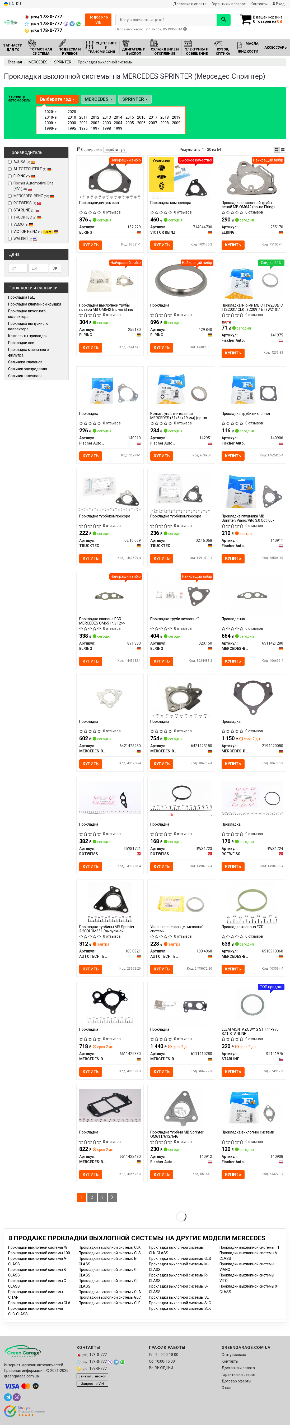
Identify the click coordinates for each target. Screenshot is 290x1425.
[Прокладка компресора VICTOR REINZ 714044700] (181, 178)
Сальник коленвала (25, 376)
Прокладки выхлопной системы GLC (110, 1297)
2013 (106, 117)
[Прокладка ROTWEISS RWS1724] (252, 797)
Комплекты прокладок (28, 336)
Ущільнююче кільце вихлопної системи (176, 929)
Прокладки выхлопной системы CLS (110, 1253)
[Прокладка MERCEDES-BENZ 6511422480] (110, 1105)
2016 (141, 117)
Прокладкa (88, 413)
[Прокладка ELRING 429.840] (181, 281)
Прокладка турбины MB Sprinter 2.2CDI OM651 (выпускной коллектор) (106, 929)
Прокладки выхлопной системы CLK (110, 1247)
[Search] (224, 20)
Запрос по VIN (92, 1384)
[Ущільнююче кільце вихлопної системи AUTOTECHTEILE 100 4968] (181, 902)
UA (9, 4)
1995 (72, 128)
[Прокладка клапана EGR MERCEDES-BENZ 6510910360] (252, 902)
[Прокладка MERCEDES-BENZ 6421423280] (110, 697)
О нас (226, 1388)
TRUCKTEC (24, 217)
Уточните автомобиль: (19, 98)
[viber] (17, 1397)
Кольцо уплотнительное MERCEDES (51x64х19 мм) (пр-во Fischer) (178, 415)
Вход (279, 4)
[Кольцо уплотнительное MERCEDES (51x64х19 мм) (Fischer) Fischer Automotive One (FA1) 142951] (181, 387)
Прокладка (159, 305)
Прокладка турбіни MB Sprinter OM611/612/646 (177, 1134)
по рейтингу (115, 150)
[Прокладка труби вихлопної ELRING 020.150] (181, 595)
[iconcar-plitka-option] (277, 150)
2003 (106, 123)
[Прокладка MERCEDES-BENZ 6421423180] (181, 697)
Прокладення (233, 619)
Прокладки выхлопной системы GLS (180, 1258)
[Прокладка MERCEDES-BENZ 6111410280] (181, 1005)
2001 (83, 123)
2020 (72, 112)
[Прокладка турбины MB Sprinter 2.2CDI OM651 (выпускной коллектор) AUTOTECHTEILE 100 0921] (110, 902)
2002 (95, 123)
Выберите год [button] (57, 99)
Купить (91, 245)
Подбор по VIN (98, 20)
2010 (72, 117)
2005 (129, 123)
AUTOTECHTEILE (30, 169)
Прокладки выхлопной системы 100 (39, 1253)
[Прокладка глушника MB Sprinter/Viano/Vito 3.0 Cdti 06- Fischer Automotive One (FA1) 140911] (252, 489)
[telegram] (8, 1397)
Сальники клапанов (25, 362)
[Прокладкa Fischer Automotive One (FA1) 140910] (110, 387)
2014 (118, 117)
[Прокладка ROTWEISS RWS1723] (181, 798)
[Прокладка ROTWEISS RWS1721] (110, 797)
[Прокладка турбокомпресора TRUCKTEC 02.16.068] (181, 492)
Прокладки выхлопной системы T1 (249, 1247)
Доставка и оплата (190, 4)
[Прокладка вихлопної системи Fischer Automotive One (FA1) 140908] (252, 1105)
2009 (176, 123)
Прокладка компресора (170, 203)
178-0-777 (43, 16)
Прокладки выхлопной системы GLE (110, 1303)
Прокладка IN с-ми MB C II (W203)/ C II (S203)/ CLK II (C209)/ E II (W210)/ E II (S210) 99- (252, 307)
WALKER (22, 239)
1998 (106, 128)
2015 (129, 117)
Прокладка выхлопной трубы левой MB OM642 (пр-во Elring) (248, 205)
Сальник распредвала (27, 369)
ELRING (24, 176)
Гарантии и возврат (239, 1374)
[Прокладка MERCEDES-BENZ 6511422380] (110, 1005)
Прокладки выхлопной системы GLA (110, 1292)
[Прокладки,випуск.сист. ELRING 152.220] (110, 178)
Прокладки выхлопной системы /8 (37, 1247)
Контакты (259, 4)
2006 (141, 123)
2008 (164, 123)
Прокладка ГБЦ (21, 297)
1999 (118, 128)
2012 (95, 117)
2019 (176, 117)
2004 (118, 123)
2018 (164, 117)
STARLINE (26, 210)
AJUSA (21, 162)
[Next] (112, 1197)
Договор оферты (236, 1381)
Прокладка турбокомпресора (104, 516)
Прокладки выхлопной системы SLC (180, 1303)
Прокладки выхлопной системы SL (179, 1297)
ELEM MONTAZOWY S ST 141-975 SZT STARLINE (250, 1031)
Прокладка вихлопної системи (248, 1132)
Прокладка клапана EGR (243, 927)
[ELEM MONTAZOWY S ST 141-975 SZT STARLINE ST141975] (252, 1005)
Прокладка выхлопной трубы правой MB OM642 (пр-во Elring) (106, 307)
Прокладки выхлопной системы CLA (39, 1303)
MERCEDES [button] (98, 99)
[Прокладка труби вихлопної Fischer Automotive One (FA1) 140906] (252, 387)
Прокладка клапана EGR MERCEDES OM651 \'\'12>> (102, 621)
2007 (153, 123)
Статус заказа (234, 1355)
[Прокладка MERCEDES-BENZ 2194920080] (252, 697)
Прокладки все (21, 343)
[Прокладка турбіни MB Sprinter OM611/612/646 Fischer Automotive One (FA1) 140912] (181, 1108)
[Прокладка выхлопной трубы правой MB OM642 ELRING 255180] (110, 281)
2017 (153, 117)
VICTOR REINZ (35, 231)
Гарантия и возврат (229, 4)
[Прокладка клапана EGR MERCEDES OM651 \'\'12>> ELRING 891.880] (110, 595)
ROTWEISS (24, 203)
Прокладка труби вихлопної (246, 413)
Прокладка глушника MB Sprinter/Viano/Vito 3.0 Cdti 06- (248, 518)
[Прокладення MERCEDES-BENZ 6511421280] (252, 595)
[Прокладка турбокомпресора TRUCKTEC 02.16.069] (110, 491)
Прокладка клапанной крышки (34, 304)
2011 (83, 117)
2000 (72, 123)
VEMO (20, 224)
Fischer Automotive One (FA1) (31, 186)
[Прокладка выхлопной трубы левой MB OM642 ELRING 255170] (252, 178)
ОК (55, 268)
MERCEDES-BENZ (31, 196)
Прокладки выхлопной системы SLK (180, 1308)
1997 (95, 128)
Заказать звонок (92, 1376)
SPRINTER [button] (135, 99)
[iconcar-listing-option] (283, 150)
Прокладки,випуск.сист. (99, 203)
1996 (83, 128)
